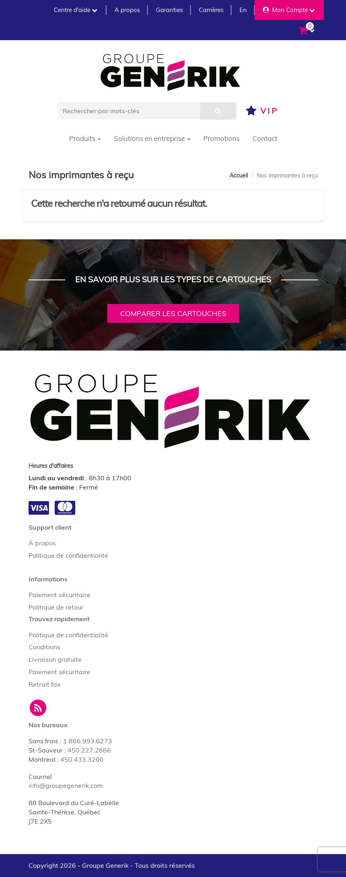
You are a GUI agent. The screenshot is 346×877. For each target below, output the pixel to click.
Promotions (221, 138)
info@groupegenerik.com (66, 785)
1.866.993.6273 (87, 741)
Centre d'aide (75, 10)
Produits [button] (85, 138)
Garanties (169, 10)
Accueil (238, 175)
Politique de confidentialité (68, 555)
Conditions (44, 647)
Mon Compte (289, 10)
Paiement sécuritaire (59, 595)
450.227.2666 (89, 750)
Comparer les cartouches (173, 313)
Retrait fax (45, 684)
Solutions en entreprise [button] (152, 138)
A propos (127, 10)
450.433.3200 (82, 759)
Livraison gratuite (55, 659)
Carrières (211, 10)
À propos (42, 543)
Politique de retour (56, 607)
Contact (264, 138)
